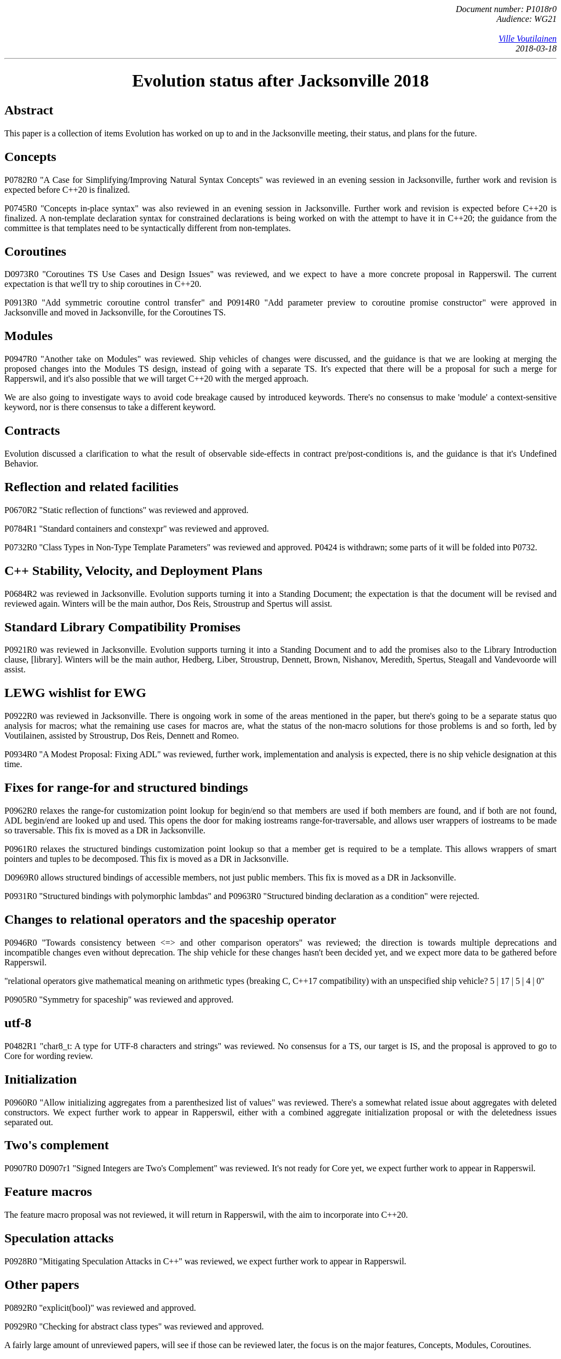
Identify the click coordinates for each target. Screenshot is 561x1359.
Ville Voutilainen (528, 38)
